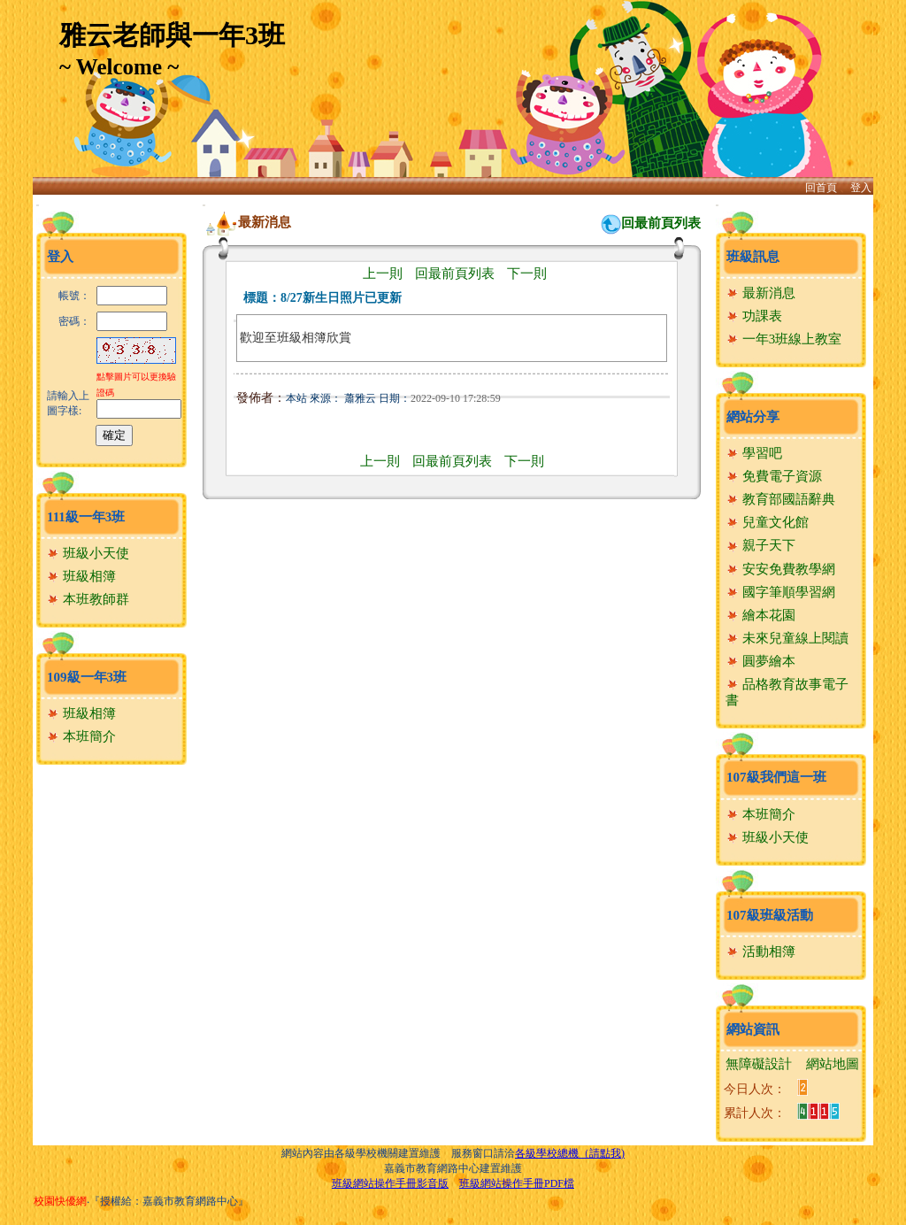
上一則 (383, 273)
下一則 (527, 273)
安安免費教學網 (780, 569)
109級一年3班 (87, 677)
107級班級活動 (769, 915)
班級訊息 (752, 257)
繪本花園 (760, 615)
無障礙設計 (759, 1064)
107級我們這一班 (776, 777)
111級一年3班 (86, 517)
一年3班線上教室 (783, 339)
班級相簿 (81, 576)
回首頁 (821, 187)
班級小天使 (87, 553)
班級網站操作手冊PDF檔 (516, 1183)
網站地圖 (832, 1064)
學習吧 (754, 453)
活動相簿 (760, 951)
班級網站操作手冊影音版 (390, 1183)
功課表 (754, 316)
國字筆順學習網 (780, 592)
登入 (860, 187)
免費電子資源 (774, 476)
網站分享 (752, 417)
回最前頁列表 (661, 223)
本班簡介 (81, 736)
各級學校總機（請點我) (570, 1153)
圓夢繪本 (760, 661)
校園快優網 (60, 1201)
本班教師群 (87, 599)
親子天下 (760, 545)
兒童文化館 (767, 522)
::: (37, 205)
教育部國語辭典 (780, 499)
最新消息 (760, 293)
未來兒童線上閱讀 (787, 638)
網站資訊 (752, 1029)
